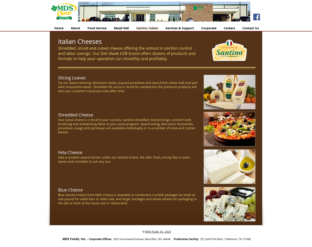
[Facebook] (256, 17)
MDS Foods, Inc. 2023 (158, 231)
